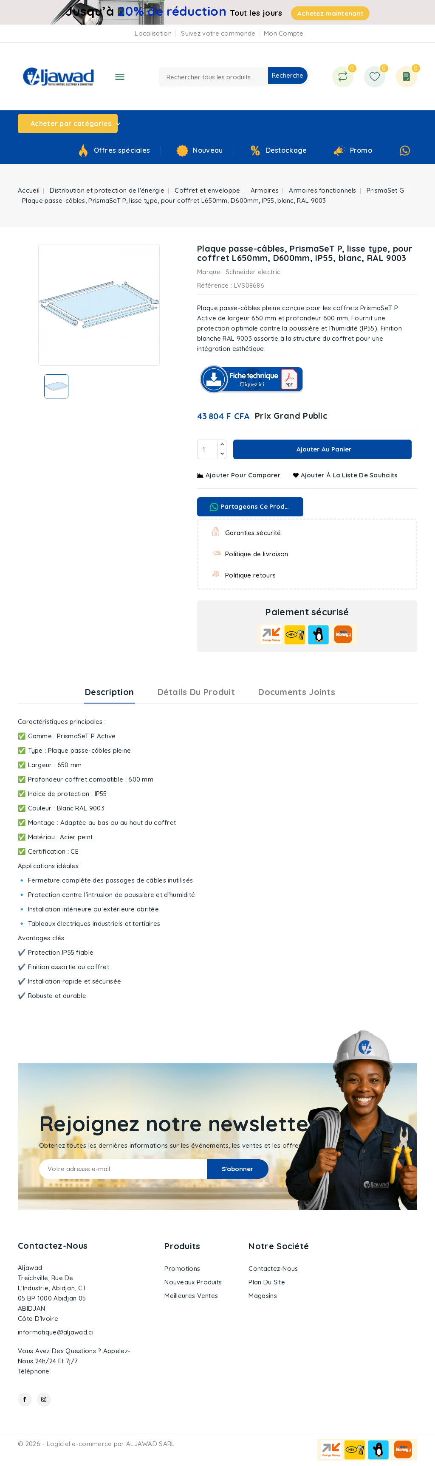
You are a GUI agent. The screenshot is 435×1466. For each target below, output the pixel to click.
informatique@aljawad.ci (55, 1332)
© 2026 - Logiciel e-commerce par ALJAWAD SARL (96, 1444)
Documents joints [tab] (296, 692)
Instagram (44, 1400)
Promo (361, 150)
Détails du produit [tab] (196, 692)
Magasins (263, 1296)
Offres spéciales (122, 150)
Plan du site (267, 1282)
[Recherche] (233, 77)
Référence (213, 285)
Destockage (286, 150)
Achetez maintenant (330, 13)
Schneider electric (253, 272)
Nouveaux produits (193, 1282)
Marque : (210, 272)
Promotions (182, 1268)
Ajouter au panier (323, 449)
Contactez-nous (53, 1245)
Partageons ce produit (251, 506)
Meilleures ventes (191, 1296)
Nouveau (208, 150)
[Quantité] (207, 449)
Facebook (25, 1400)
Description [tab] (109, 692)
